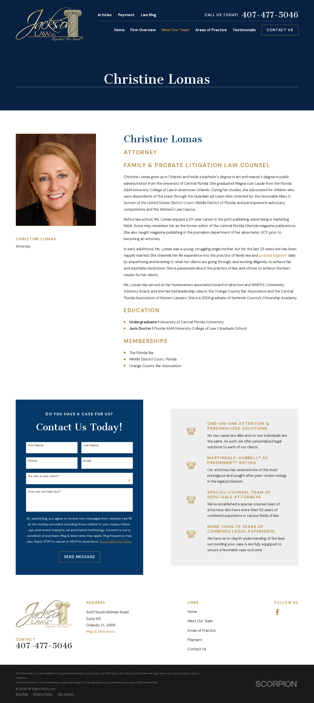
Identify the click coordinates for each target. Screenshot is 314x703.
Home (192, 611)
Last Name (87, 445)
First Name (32, 445)
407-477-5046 (270, 15)
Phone (28, 461)
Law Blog (148, 15)
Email (83, 461)
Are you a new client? (39, 476)
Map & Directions (100, 631)
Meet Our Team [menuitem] (176, 30)
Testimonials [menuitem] (244, 30)
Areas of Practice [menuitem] (211, 30)
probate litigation (273, 255)
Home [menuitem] (119, 30)
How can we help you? (40, 491)
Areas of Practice (201, 630)
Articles (105, 15)
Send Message (75, 557)
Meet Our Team (200, 621)
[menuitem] (22, 694)
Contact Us (280, 30)
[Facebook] (277, 612)
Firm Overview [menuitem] (143, 30)
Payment (126, 15)
